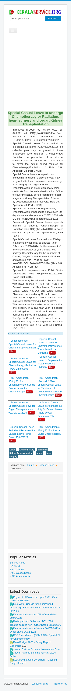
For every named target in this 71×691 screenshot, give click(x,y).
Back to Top (60, 683)
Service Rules (17, 562)
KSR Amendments (20, 576)
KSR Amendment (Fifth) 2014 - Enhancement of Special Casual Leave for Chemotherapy (22, 384)
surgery (13, 456)
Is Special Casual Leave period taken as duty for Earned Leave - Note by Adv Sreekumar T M (49, 409)
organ (39, 453)
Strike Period (17, 569)
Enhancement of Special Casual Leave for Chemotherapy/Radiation (22, 344)
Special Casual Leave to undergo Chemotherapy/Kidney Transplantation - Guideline (49, 346)
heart (48, 453)
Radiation (43, 450)
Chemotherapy (27, 450)
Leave (12, 450)
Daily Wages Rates (20, 572)
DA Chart (15, 566)
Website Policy (40, 683)
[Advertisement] (35, 75)
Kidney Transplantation (20, 453)
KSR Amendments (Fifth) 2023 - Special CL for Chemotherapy (49, 430)
